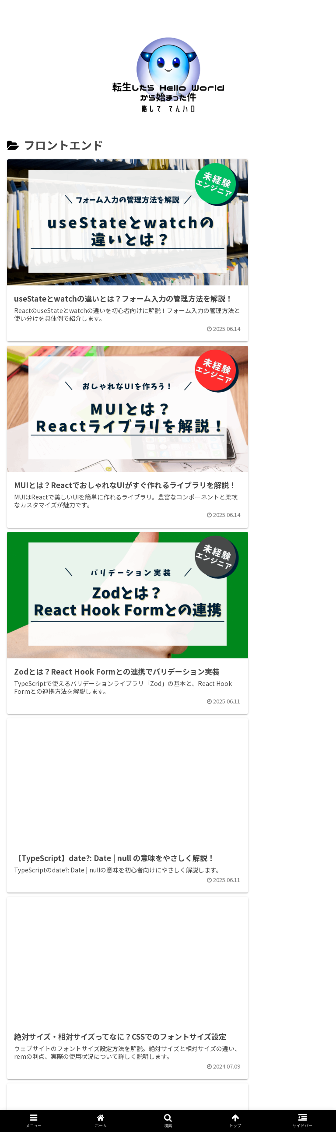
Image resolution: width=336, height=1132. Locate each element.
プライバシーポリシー (225, 1106)
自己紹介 (92, 1106)
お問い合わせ (150, 1106)
